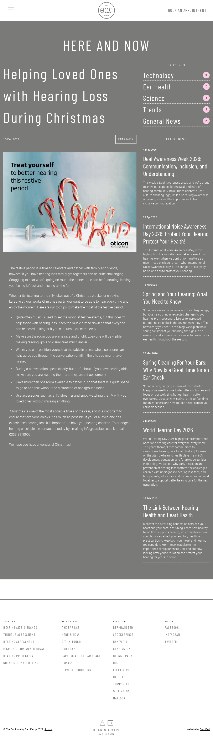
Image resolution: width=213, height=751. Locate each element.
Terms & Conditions (76, 670)
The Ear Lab (71, 627)
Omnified (205, 729)
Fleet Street (123, 670)
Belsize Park (122, 656)
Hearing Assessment (18, 641)
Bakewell (120, 641)
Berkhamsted (123, 627)
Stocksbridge (123, 634)
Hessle (118, 677)
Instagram (172, 634)
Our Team (68, 649)
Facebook (172, 627)
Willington (121, 691)
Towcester (121, 684)
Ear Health (126, 139)
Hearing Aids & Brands (20, 627)
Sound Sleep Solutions (20, 663)
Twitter (171, 641)
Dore (116, 663)
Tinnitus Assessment (19, 634)
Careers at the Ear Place (81, 656)
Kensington (122, 649)
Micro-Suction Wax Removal (24, 649)
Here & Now (70, 634)
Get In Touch (71, 641)
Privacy (67, 663)
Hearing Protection (18, 656)
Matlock (119, 698)
